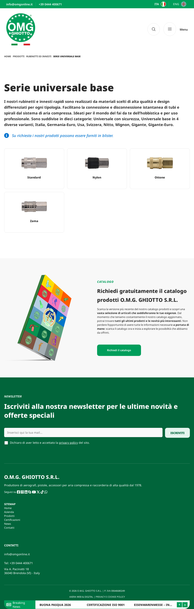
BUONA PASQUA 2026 (55, 605)
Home (7, 56)
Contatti (9, 527)
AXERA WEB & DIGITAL (81, 596)
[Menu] (176, 29)
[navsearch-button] (153, 29)
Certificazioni (12, 520)
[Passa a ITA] (159, 4)
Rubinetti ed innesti (38, 56)
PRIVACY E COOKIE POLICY (110, 596)
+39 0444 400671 (21, 563)
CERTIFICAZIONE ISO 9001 (106, 605)
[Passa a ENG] (179, 4)
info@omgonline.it (17, 554)
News (7, 524)
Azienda (9, 512)
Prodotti (18, 56)
